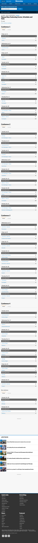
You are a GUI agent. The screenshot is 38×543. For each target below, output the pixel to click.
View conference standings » (6, 23)
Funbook (21, 515)
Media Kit (21, 496)
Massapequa (4, 229)
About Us (3, 496)
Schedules (9, 29)
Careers (3, 504)
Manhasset (4, 38)
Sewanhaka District (5, 145)
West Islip (3, 100)
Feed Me (29, 3)
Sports (10, 3)
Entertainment (22, 521)
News (24, 3)
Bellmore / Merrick (5, 116)
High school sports (5, 526)
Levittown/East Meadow (6, 238)
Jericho (3, 40)
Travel (21, 526)
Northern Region (5, 257)
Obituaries (22, 516)
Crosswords (22, 518)
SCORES (3, 15)
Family (21, 524)
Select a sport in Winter (5, 12)
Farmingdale (4, 59)
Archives (3, 511)
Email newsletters (5, 501)
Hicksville (3, 247)
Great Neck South (5, 47)
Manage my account (5, 506)
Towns (3, 524)
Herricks (3, 82)
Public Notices (22, 504)
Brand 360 (21, 498)
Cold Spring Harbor (5, 314)
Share (3, 21)
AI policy (25, 530)
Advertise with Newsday (17, 530)
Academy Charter (5, 352)
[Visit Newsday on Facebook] (3, 536)
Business (3, 523)
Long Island (4, 3)
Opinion (3, 518)
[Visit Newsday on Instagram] (9, 536)
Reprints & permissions (9, 530)
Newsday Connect (23, 501)
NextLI (21, 528)
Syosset (3, 93)
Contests (3, 509)
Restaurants (22, 523)
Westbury (3, 324)
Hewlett (3, 272)
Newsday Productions (24, 500)
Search (20, 8)
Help (23, 530)
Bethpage (3, 135)
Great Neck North (5, 261)
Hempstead (4, 335)
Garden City (4, 66)
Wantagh (3, 358)
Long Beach (4, 175)
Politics (3, 520)
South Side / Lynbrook (6, 226)
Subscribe (3, 498)
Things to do (17, 3)
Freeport (3, 298)
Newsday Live (4, 503)
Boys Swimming (10, 15)
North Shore (4, 166)
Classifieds (22, 503)
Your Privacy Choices (32, 530)
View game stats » (6, 36)
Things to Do (22, 520)
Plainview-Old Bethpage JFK (7, 209)
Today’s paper (4, 500)
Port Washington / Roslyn (6, 110)
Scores (3, 29)
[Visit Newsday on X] (6, 536)
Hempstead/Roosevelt (6, 326)
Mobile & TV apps (5, 508)
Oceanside (4, 154)
